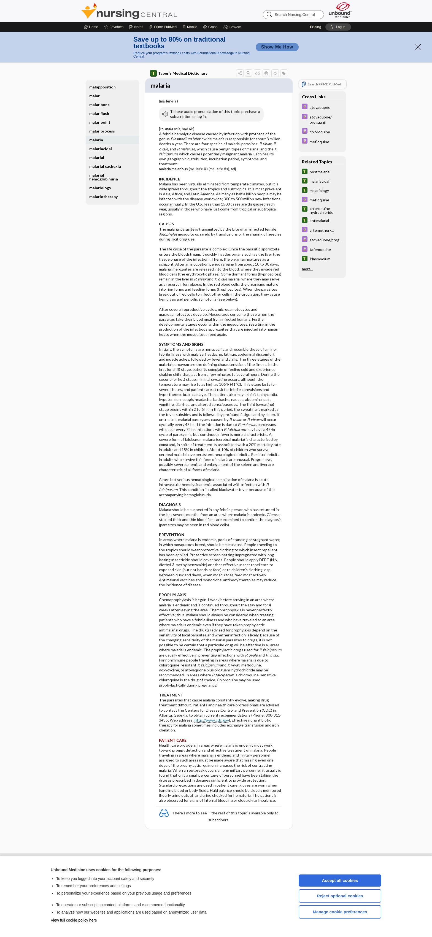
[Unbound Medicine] (340, 10)
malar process (102, 131)
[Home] (91, 27)
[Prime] (163, 27)
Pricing (315, 27)
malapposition (102, 87)
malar (94, 95)
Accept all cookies (340, 880)
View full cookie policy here (74, 920)
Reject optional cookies (340, 895)
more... (307, 269)
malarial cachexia (105, 166)
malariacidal (100, 148)
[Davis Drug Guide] (322, 107)
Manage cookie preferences (340, 911)
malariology (100, 187)
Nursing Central (150, 11)
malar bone (99, 104)
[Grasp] (210, 27)
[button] (232, 27)
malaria (96, 139)
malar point (99, 122)
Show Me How (277, 47)
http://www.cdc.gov (212, 721)
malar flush (99, 113)
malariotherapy (103, 196)
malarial (96, 157)
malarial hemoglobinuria (103, 177)
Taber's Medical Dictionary (178, 73)
